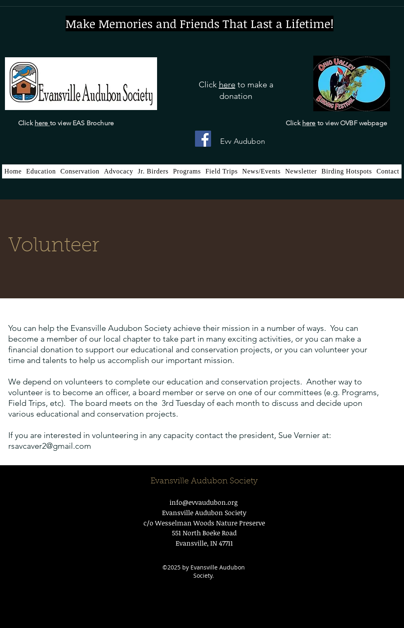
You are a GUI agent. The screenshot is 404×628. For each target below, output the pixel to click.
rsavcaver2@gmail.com (49, 446)
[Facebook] (203, 139)
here (42, 123)
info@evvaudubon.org (203, 502)
